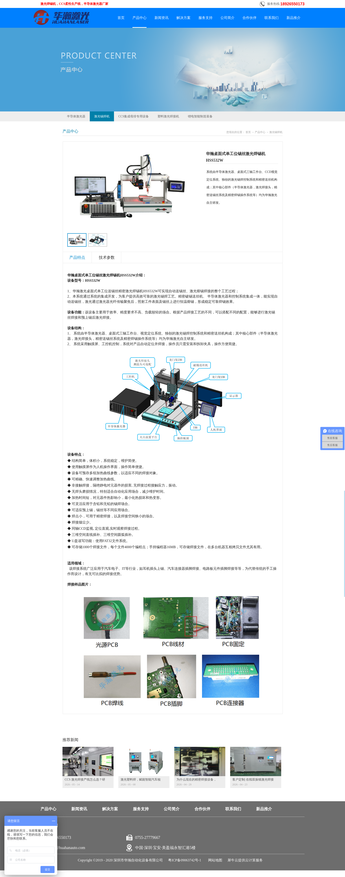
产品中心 (260, 132)
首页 (121, 18)
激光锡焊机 (276, 132)
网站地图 (214, 860)
